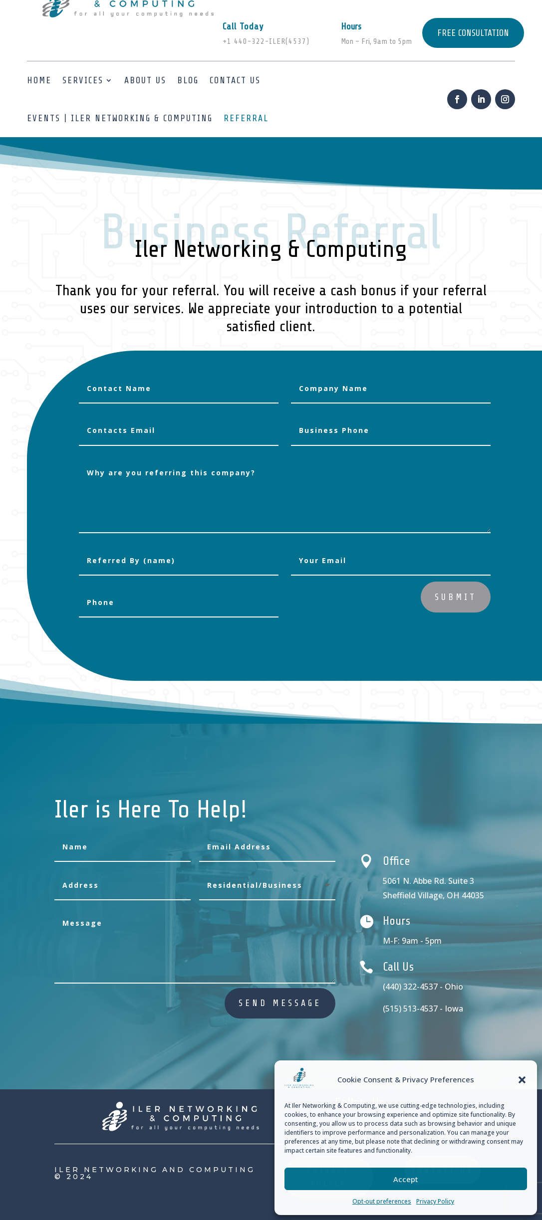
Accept (405, 1179)
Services (82, 80)
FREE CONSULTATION (473, 33)
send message (280, 1003)
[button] (522, 1080)
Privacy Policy (435, 1201)
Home (39, 80)
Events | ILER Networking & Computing (120, 118)
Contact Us (235, 80)
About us (145, 80)
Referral (246, 118)
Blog (188, 80)
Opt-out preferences (381, 1201)
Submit (456, 597)
